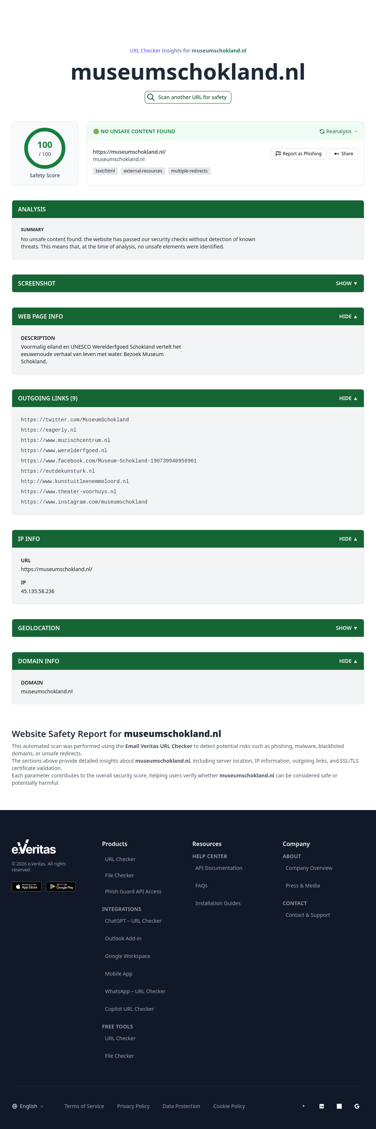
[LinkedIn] (321, 1106)
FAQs (201, 885)
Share (343, 153)
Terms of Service (84, 1106)
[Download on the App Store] (26, 887)
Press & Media (303, 885)
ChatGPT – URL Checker (133, 920)
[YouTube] (304, 1106)
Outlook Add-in (123, 938)
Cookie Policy (229, 1106)
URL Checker (120, 859)
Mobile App (119, 973)
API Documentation (218, 867)
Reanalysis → (338, 131)
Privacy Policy (133, 1106)
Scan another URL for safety (187, 97)
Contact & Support (308, 914)
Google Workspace (127, 955)
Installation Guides (218, 903)
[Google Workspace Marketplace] (357, 1106)
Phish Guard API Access (133, 891)
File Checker (119, 875)
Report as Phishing (298, 153)
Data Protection (181, 1106)
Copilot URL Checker (129, 1008)
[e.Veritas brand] (44, 846)
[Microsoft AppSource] (339, 1106)
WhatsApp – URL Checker (135, 991)
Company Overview (309, 867)
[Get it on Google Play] (61, 887)
